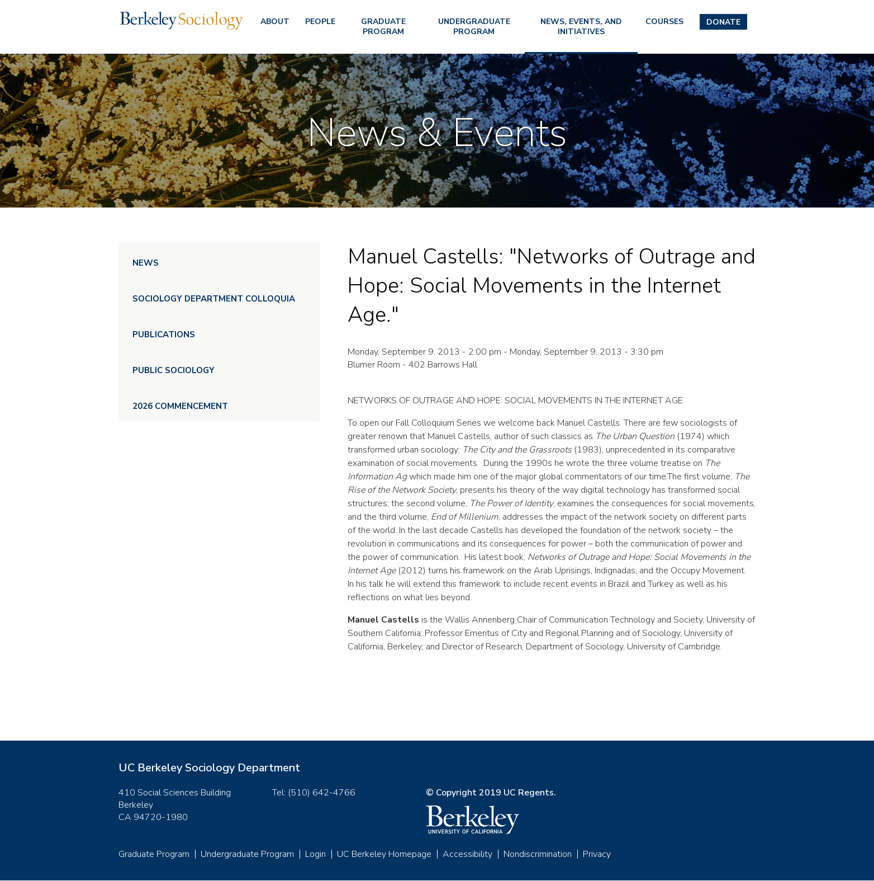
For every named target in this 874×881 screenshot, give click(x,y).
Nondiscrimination (538, 854)
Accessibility (467, 854)
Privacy (597, 854)
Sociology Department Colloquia (213, 298)
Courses (664, 21)
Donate (723, 22)
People (320, 21)
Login (315, 854)
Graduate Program (383, 26)
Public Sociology (173, 370)
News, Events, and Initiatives (581, 26)
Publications (163, 334)
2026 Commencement (180, 406)
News (145, 262)
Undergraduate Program (474, 26)
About (274, 21)
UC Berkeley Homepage (384, 854)
